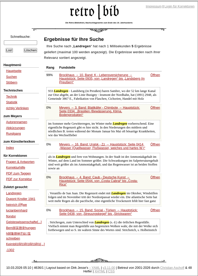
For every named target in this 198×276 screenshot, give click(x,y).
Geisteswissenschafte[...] (24, 222)
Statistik (11, 102)
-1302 (10, 250)
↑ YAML (94, 268)
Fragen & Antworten (20, 162)
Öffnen (155, 75)
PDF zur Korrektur (19, 179)
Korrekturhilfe (15, 167)
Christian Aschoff (172, 268)
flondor (11, 216)
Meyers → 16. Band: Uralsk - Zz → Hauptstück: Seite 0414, (102, 146)
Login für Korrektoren (179, 6)
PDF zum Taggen (18, 173)
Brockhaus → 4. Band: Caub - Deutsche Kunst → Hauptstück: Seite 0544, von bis (98, 181)
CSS (111, 271)
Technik (11, 96)
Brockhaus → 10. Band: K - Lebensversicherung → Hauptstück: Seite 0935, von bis (102, 78)
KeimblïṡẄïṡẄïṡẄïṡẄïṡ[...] (25, 244)
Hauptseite (13, 71)
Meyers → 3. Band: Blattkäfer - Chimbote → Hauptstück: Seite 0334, (99, 111)
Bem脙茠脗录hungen (21, 228)
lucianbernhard (16, 210)
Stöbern (11, 82)
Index (10, 148)
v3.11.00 (109, 268)
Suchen (11, 77)
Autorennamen (16, 122)
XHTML (100, 271)
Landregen (13, 193)
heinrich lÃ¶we (16, 205)
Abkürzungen (15, 128)
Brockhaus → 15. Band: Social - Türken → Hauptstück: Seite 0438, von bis (98, 212)
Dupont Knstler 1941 (20, 199)
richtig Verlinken (17, 108)
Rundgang (13, 133)
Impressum (154, 6)
